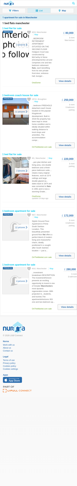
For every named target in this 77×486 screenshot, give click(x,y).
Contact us (8, 351)
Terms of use (9, 360)
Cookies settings (10, 369)
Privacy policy (9, 363)
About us (7, 348)
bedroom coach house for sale (20, 95)
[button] (13, 10)
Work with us (9, 345)
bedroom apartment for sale (18, 211)
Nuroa (8, 3)
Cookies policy (9, 366)
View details (65, 81)
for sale (12, 28)
